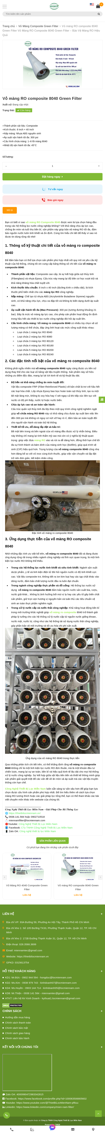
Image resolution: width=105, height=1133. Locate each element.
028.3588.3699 (27, 949)
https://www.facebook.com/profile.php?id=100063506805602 (52, 1103)
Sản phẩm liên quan (53, 840)
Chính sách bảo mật (16, 1032)
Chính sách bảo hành (17, 1043)
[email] (73, 1129)
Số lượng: (8, 156)
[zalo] (32, 1129)
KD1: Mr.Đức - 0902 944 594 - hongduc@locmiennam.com (38, 982)
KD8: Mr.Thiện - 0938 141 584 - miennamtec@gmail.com (37, 997)
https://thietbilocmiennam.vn (33, 961)
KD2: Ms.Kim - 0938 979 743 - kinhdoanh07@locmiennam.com (41, 987)
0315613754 (22, 967)
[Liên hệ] (93, 1129)
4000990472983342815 (29, 1099)
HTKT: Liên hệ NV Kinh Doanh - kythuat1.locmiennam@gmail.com (42, 1003)
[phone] (12, 1129)
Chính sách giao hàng (17, 1037)
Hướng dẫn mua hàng (17, 1022)
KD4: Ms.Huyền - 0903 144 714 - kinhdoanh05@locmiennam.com (42, 992)
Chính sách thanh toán (18, 1027)
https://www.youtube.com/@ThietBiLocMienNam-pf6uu (47, 1107)
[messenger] (52, 1129)
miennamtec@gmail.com (28, 955)
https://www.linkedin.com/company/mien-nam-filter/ (45, 1111)
